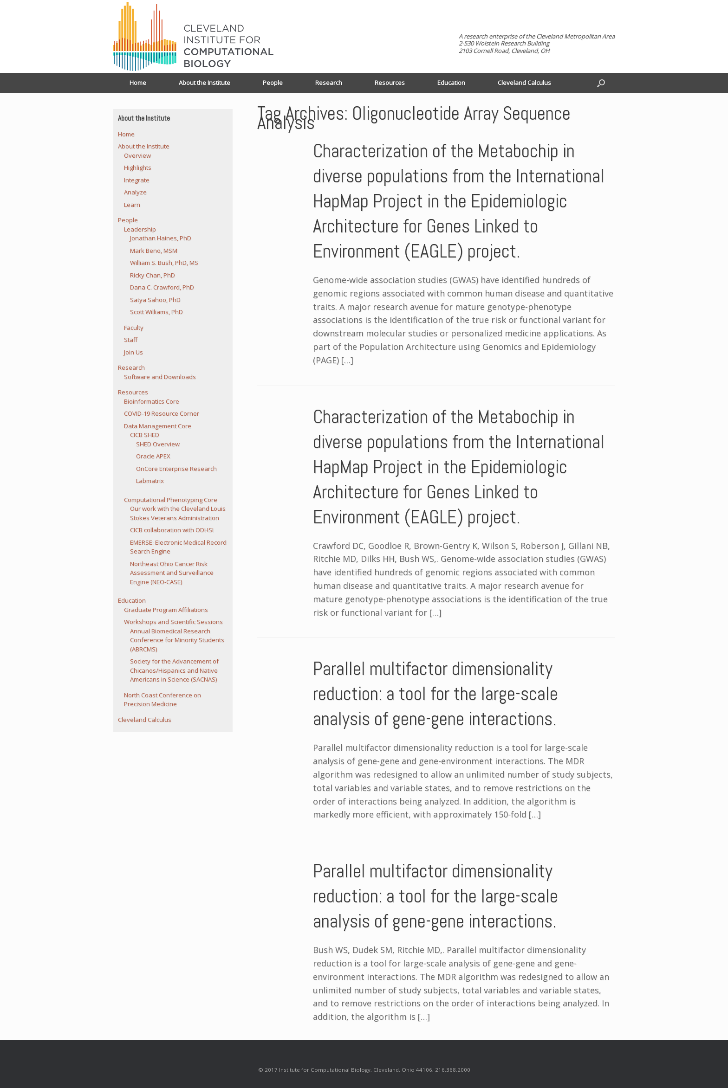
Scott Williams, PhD (156, 312)
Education (451, 82)
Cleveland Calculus (524, 82)
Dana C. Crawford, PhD (162, 287)
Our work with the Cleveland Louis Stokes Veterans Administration (178, 513)
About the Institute (204, 82)
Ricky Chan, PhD (152, 275)
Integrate (137, 180)
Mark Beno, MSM (153, 250)
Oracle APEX (153, 456)
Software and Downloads (160, 377)
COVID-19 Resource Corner (161, 413)
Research (328, 82)
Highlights (137, 167)
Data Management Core (157, 426)
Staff (130, 339)
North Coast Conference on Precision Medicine (162, 699)
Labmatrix (150, 480)
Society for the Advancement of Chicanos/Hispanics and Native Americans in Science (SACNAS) (174, 670)
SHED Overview (158, 444)
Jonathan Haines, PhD (160, 238)
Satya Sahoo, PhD (155, 300)
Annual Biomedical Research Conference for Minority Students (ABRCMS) (177, 640)
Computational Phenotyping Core (170, 500)
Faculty (133, 327)
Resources (390, 82)
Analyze (135, 192)
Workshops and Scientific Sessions (173, 622)
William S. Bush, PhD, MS (164, 262)
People (273, 82)
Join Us (133, 352)
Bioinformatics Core (151, 401)
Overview (137, 155)
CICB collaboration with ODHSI (172, 530)
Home (138, 82)
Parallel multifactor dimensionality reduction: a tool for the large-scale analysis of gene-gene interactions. (435, 694)
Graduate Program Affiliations (166, 609)
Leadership (140, 229)
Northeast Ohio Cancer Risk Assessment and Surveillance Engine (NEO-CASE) (172, 573)
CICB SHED (144, 435)
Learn (132, 204)
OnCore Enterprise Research (176, 468)
